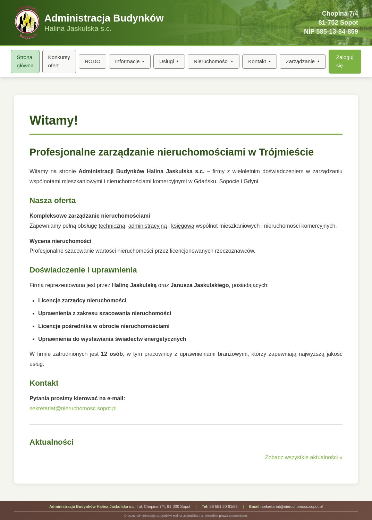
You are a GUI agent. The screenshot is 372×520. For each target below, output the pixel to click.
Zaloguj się (345, 61)
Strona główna (25, 61)
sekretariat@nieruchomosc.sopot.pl (73, 408)
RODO (93, 61)
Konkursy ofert (59, 61)
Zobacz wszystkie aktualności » (304, 457)
